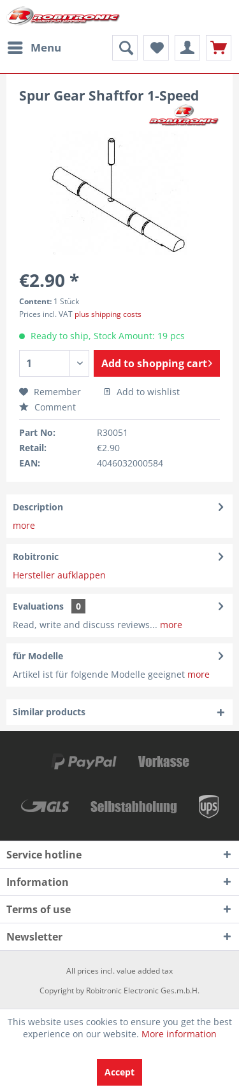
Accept (119, 1072)
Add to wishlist (141, 392)
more (24, 525)
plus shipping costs (108, 314)
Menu (34, 46)
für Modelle (38, 656)
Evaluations (38, 606)
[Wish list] (156, 47)
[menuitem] (34, 47)
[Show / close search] (125, 47)
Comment (47, 407)
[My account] (187, 47)
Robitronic (36, 556)
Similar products (49, 712)
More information (179, 1034)
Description (38, 507)
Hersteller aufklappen (59, 575)
